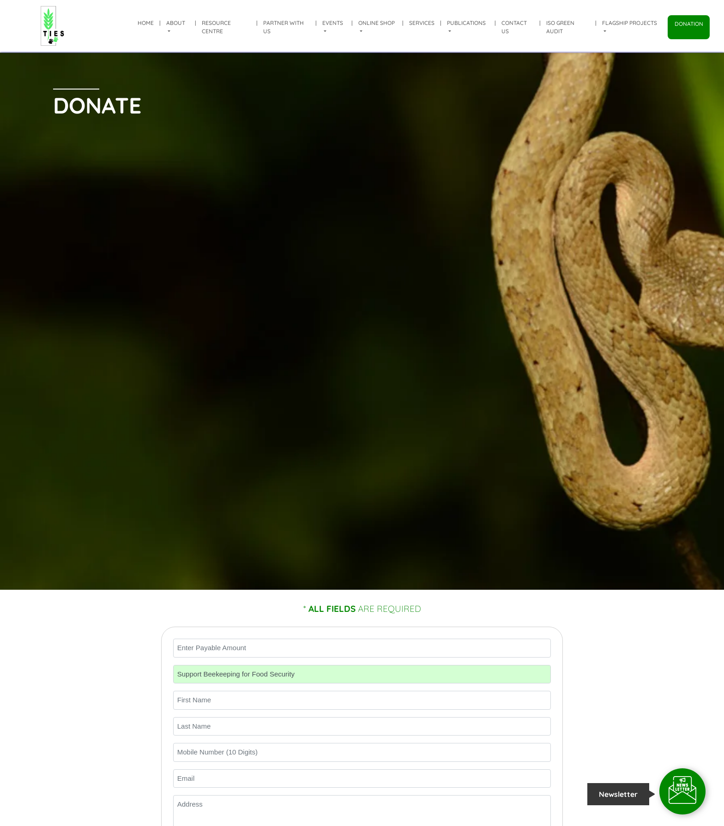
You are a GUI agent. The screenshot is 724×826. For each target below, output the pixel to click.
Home (146, 22)
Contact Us (514, 27)
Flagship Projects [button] (629, 22)
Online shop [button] (376, 22)
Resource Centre (216, 27)
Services (421, 22)
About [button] (175, 22)
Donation (689, 23)
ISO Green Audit (560, 27)
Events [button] (332, 22)
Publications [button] (466, 22)
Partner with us (283, 27)
